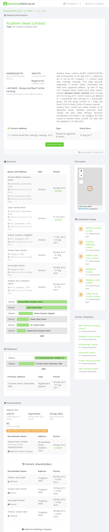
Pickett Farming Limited (89, 360)
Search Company (94, 3)
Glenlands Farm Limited (89, 336)
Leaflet (80, 206)
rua (43, 10)
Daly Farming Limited (88, 368)
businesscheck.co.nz (12, 10)
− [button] (81, 175)
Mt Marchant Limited (88, 344)
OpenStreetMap (83, 209)
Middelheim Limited (91, 270)
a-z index (28, 10)
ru (39, 10)
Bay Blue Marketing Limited (90, 244)
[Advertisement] (54, 50)
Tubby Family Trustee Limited (93, 295)
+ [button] (81, 171)
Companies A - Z (72, 3)
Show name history (54, 144)
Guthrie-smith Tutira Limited (92, 257)
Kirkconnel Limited (86, 352)
